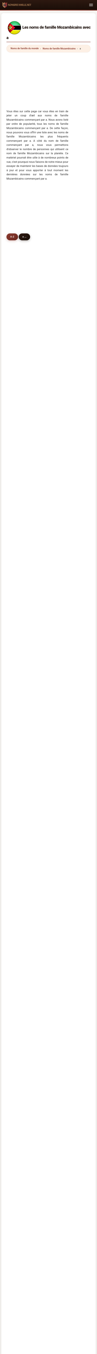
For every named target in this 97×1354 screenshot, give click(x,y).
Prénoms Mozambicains (29, 793)
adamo (50, 365)
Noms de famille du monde (25, 48)
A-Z (13, 237)
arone (49, 458)
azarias (18, 544)
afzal (16, 671)
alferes (18, 569)
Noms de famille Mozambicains (59, 48)
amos (49, 527)
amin (16, 561)
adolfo (17, 552)
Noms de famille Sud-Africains (34, 837)
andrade (50, 339)
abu (16, 501)
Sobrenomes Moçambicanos (33, 912)
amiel (17, 467)
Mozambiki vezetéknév (30, 955)
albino (49, 348)
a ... (26, 237)
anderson (51, 654)
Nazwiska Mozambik (29, 919)
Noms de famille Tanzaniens (33, 829)
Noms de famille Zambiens (33, 844)
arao (48, 544)
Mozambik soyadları (29, 977)
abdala (17, 382)
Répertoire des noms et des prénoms (39, 1061)
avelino (50, 535)
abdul (17, 390)
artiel (49, 612)
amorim (50, 450)
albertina (51, 629)
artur (48, 433)
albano (17, 518)
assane (50, 356)
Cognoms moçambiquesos (33, 904)
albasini (50, 603)
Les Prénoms (82, 1057)
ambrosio (51, 510)
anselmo (18, 433)
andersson (20, 714)
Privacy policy (71, 1061)
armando (51, 322)
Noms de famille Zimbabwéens (35, 851)
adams (17, 663)
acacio (17, 637)
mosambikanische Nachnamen (34, 889)
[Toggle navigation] (91, 5)
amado (18, 450)
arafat (49, 714)
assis (49, 578)
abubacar (51, 424)
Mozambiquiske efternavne (32, 941)
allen (48, 663)
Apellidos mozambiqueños (32, 875)
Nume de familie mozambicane (34, 962)
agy (48, 569)
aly (47, 390)
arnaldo (50, 416)
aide (16, 629)
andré (17, 373)
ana (16, 476)
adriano (50, 399)
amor (49, 697)
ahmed (18, 510)
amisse (18, 399)
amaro (49, 552)
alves (17, 348)
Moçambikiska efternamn (32, 970)
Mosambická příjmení (29, 933)
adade (17, 654)
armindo (50, 620)
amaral (18, 331)
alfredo (50, 373)
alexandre (19, 365)
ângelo (49, 492)
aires (48, 586)
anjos (49, 441)
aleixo (17, 441)
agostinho (51, 314)
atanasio (18, 484)
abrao (17, 612)
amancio (50, 680)
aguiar (49, 501)
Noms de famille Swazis (31, 822)
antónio (18, 297)
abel (48, 476)
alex (16, 705)
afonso (18, 314)
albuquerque (53, 561)
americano (20, 646)
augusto (18, 322)
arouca (18, 492)
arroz (17, 697)
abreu (49, 382)
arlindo (18, 595)
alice (16, 688)
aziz (48, 637)
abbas (49, 518)
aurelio (18, 586)
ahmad (18, 603)
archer (17, 620)
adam (17, 416)
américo (18, 680)
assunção (51, 646)
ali (15, 356)
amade (17, 305)
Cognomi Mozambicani (30, 896)
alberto (50, 305)
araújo (17, 339)
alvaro (49, 467)
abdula (49, 331)
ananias (50, 671)
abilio (17, 578)
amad (17, 527)
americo (18, 424)
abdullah (50, 705)
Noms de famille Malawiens (33, 815)
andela (49, 484)
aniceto (18, 535)
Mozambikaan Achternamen (33, 926)
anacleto (50, 688)
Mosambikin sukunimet (30, 948)
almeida (50, 297)
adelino (50, 595)
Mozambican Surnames (30, 882)
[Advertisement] (48, 78)
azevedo (50, 407)
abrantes (19, 458)
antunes (18, 407)
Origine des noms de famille (56, 1057)
